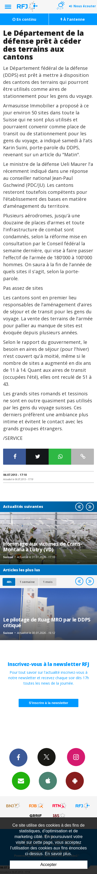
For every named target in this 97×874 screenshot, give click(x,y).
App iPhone (48, 780)
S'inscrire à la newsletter (48, 703)
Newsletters (21, 780)
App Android (75, 780)
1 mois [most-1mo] (48, 582)
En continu (24, 19)
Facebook (18, 757)
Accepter (48, 864)
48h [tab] (8, 582)
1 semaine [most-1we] (27, 582)
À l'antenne (73, 19)
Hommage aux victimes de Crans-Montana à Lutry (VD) (42, 546)
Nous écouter (84, 6)
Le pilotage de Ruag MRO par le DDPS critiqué (47, 622)
